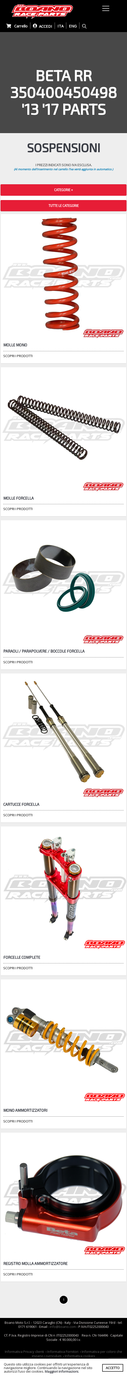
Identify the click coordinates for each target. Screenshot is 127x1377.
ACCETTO (113, 1368)
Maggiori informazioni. (62, 1371)
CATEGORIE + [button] (63, 190)
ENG (73, 26)
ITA (60, 26)
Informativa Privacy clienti (24, 1351)
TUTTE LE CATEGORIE (64, 206)
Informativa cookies (80, 1356)
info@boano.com (63, 1326)
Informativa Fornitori (62, 1351)
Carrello (17, 26)
